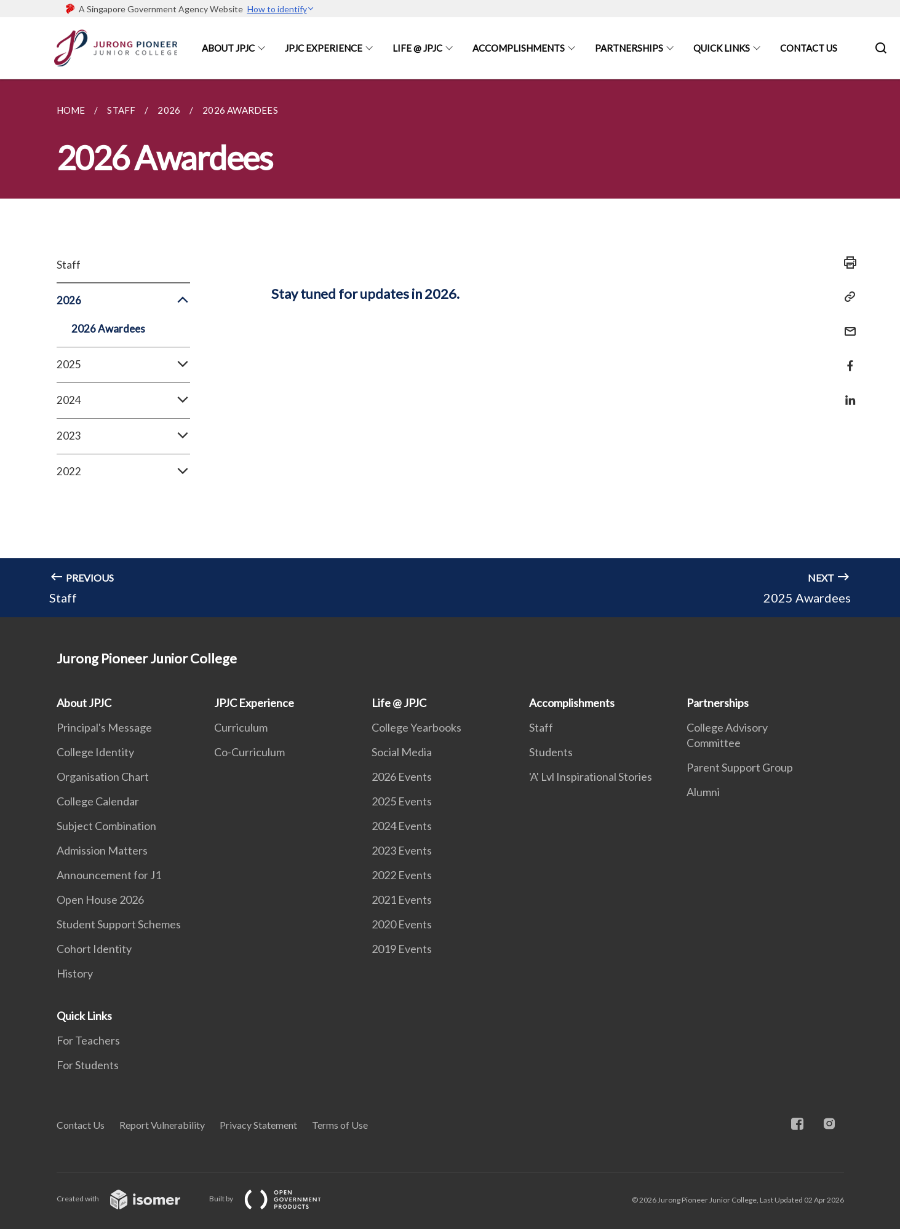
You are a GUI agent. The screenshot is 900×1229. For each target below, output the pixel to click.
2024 (123, 400)
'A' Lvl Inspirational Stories (590, 776)
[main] (450, 348)
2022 (123, 471)
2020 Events (402, 924)
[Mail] (846, 324)
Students (551, 752)
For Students (88, 1065)
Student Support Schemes (119, 924)
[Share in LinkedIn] (846, 392)
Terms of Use (340, 1125)
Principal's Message (104, 727)
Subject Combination (106, 825)
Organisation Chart (103, 776)
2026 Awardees (108, 328)
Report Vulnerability (162, 1125)
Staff (69, 264)
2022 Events (402, 875)
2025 (123, 364)
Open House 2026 (100, 899)
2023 (123, 436)
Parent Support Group (740, 767)
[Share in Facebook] (846, 358)
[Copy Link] (846, 297)
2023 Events (402, 850)
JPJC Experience (323, 47)
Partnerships (629, 47)
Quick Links (721, 47)
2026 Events (402, 776)
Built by (275, 1198)
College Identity (95, 752)
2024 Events (402, 825)
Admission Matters (102, 850)
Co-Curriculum (249, 752)
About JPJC (228, 47)
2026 (123, 300)
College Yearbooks (416, 727)
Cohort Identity (94, 948)
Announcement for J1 (109, 875)
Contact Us (808, 47)
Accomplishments (518, 47)
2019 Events (402, 948)
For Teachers (88, 1040)
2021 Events (402, 899)
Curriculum (241, 727)
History (75, 973)
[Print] (846, 262)
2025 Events (402, 801)
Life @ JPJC (417, 47)
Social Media (402, 752)
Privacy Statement (258, 1125)
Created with (128, 1198)
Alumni (703, 792)
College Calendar (98, 801)
